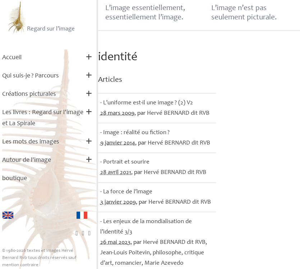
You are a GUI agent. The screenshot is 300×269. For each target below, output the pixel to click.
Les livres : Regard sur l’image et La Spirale (42, 118)
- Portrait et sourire (124, 162)
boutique (14, 178)
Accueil (12, 58)
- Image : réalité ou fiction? (135, 133)
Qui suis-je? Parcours (30, 76)
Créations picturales (29, 94)
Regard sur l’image (40, 17)
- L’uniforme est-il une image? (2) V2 (146, 103)
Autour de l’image (26, 160)
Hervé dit (178, 113)
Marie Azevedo (164, 263)
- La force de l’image (126, 192)
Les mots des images (30, 142)
